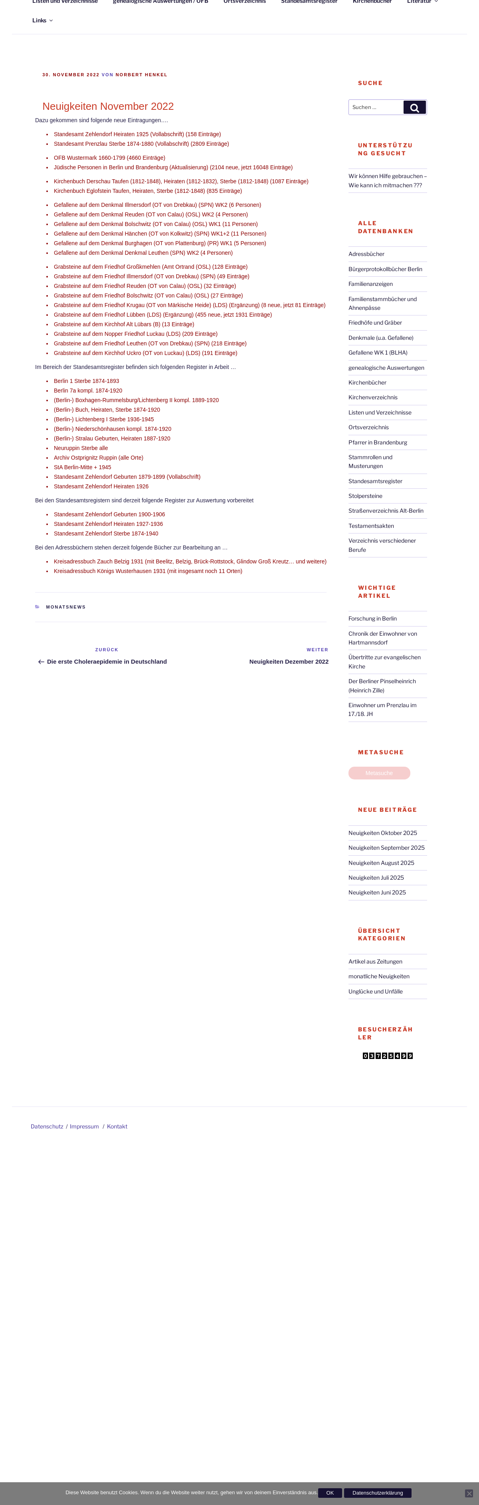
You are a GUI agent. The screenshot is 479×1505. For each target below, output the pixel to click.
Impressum (84, 1126)
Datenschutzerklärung (377, 1493)
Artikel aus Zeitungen (375, 961)
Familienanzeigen (370, 283)
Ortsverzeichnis (368, 427)
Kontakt (117, 1126)
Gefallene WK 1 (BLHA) (378, 352)
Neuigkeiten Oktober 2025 (382, 832)
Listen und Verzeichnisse (380, 412)
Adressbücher (366, 253)
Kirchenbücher (367, 382)
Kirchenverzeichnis (373, 397)
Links (43, 20)
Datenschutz (47, 1126)
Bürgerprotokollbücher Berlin (385, 269)
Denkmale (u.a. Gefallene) (381, 337)
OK (330, 1493)
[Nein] (469, 1493)
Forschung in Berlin (372, 618)
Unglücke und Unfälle (375, 991)
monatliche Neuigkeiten (379, 976)
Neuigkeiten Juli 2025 (376, 877)
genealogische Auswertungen (386, 367)
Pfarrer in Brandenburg (377, 442)
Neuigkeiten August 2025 (381, 862)
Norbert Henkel (142, 74)
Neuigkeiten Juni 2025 (377, 892)
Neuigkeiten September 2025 (386, 847)
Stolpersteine (365, 495)
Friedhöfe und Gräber (375, 322)
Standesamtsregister (375, 481)
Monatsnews (66, 607)
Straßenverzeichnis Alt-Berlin (386, 510)
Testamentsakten (371, 525)
